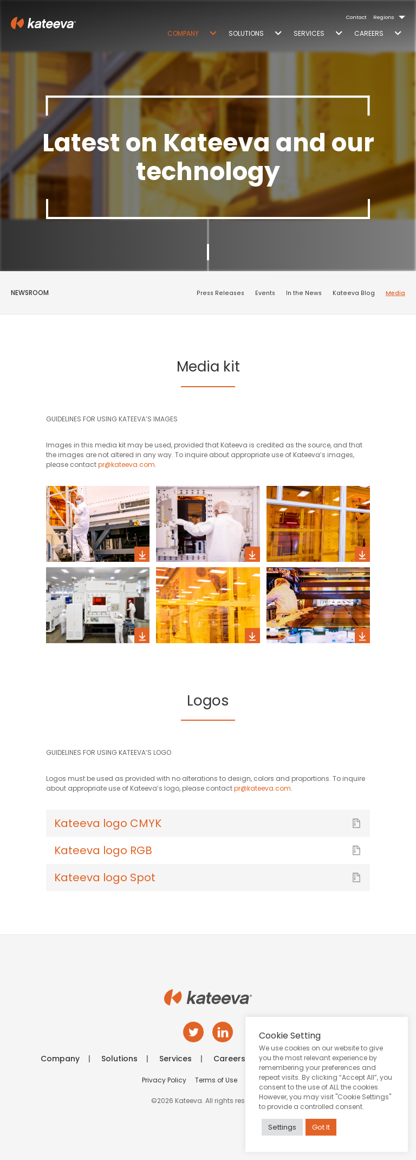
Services (309, 33)
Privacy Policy (164, 1080)
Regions (383, 17)
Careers (369, 33)
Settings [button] (282, 1127)
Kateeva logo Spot (208, 877)
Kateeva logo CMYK (208, 823)
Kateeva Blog (354, 293)
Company (183, 33)
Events (265, 293)
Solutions (246, 33)
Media (395, 293)
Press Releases (220, 293)
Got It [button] (321, 1127)
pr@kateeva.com (126, 464)
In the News (304, 293)
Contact (356, 17)
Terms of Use (216, 1080)
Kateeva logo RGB (208, 850)
